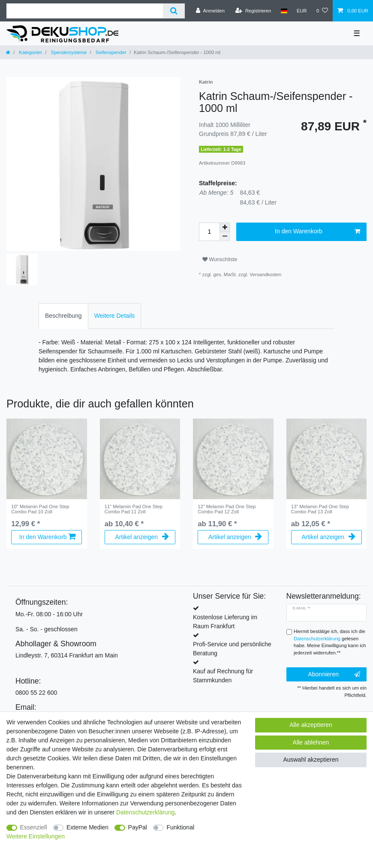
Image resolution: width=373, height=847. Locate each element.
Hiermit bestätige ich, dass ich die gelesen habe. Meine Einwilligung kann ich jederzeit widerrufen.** (330, 642)
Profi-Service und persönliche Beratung (232, 649)
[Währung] (302, 10)
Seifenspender (110, 52)
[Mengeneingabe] (209, 232)
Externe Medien (87, 827)
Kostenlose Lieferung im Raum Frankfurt (225, 622)
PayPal (137, 827)
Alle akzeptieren (310, 724)
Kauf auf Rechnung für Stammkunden (223, 676)
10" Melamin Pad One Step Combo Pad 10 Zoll (40, 509)
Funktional (180, 827)
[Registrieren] (253, 10)
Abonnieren (334, 674)
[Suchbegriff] (84, 10)
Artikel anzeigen (141, 537)
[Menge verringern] (225, 236)
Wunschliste (219, 259)
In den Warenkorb (317, 231)
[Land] (284, 10)
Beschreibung (63, 315)
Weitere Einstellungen (35, 836)
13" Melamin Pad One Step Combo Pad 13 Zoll (320, 509)
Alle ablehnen (311, 742)
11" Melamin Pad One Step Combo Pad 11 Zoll (133, 509)
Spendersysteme (68, 52)
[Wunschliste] (322, 10)
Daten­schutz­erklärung (145, 812)
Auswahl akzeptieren (310, 759)
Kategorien (30, 52)
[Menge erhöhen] (225, 227)
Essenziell (33, 827)
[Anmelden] (210, 10)
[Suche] (174, 10)
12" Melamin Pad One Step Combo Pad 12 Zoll (227, 509)
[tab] (63, 316)
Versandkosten (265, 274)
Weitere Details (114, 315)
